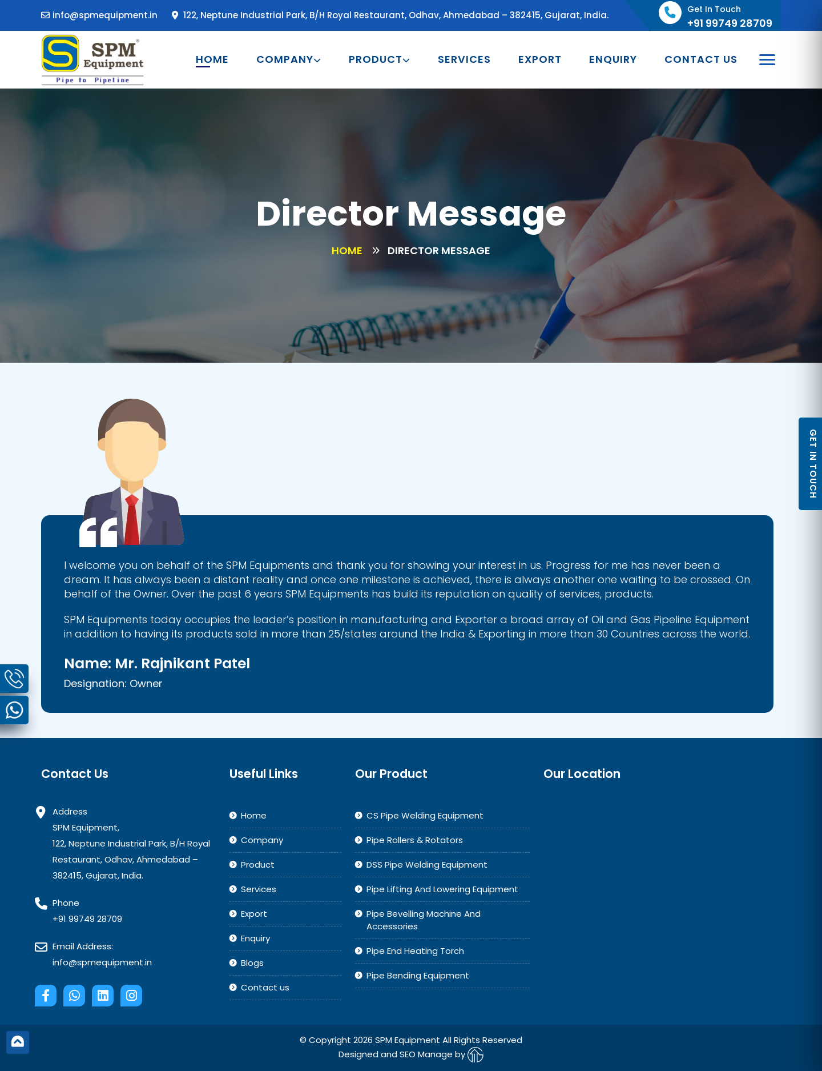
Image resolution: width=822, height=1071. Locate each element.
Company (288, 59)
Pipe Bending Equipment (417, 975)
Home (212, 59)
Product (379, 59)
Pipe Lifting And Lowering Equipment (442, 889)
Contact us (701, 59)
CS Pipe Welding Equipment (424, 815)
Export (540, 59)
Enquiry (613, 59)
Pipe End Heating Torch (415, 951)
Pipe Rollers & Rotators (414, 840)
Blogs (252, 963)
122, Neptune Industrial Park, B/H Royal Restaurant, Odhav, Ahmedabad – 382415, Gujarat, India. (390, 15)
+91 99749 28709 (87, 919)
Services (464, 59)
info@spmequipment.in (99, 15)
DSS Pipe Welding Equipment (426, 865)
